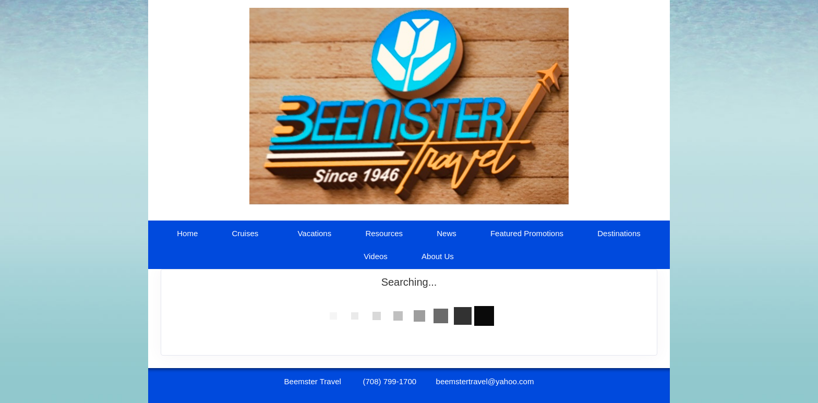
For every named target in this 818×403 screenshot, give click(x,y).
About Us (438, 256)
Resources (384, 233)
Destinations (619, 233)
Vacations (314, 233)
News (446, 233)
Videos (376, 256)
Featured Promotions (526, 233)
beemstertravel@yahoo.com (485, 381)
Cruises (245, 233)
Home (187, 233)
